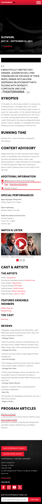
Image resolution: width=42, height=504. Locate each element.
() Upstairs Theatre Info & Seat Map (19, 180)
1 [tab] (17, 260)
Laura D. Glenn (19, 293)
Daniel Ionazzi (18, 288)
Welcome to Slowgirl (8, 414)
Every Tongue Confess (9, 419)
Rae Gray (4, 319)
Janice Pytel (18, 285)
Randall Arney (30, 280)
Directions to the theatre (18, 184)
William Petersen (7, 308)
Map (6, 184)
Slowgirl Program (10, 188)
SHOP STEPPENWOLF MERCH (14, 448)
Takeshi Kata (16, 283)
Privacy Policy (6, 477)
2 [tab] (20, 260)
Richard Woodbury (19, 291)
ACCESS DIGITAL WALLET (12, 454)
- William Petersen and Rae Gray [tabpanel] (21, 245)
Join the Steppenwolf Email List (14, 495)
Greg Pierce (7, 45)
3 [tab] (24, 260)
